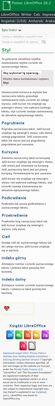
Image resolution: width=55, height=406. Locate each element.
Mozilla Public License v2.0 (28, 369)
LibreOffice (10, 14)
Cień (5, 236)
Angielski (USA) (14, 20)
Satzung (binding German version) (21, 359)
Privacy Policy (37, 353)
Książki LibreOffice (27, 325)
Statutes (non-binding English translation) (25, 356)
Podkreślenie (13, 197)
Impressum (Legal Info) (15, 353)
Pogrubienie (12, 122)
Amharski (35, 20)
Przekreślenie (14, 215)
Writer (26, 14)
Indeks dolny (13, 279)
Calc (36, 14)
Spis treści (9, 29)
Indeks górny (13, 257)
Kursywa (9, 151)
